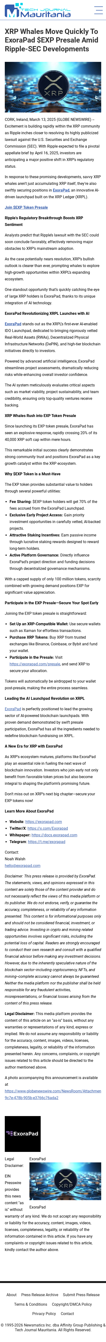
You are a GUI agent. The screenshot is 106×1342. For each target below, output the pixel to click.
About (11, 1295)
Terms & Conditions (30, 1304)
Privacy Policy (44, 1313)
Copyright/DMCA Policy (72, 1304)
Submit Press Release (81, 1295)
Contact (67, 1313)
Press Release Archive (39, 1295)
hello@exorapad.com (22, 865)
